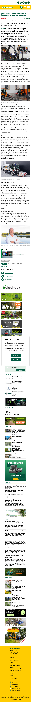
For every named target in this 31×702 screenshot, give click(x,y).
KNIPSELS (8, 519)
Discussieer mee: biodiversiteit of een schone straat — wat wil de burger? (18, 604)
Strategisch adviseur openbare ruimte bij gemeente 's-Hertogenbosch (19, 383)
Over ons (12, 657)
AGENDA (8, 427)
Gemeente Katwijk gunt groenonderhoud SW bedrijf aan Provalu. (14, 491)
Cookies (12, 675)
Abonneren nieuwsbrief (15, 665)
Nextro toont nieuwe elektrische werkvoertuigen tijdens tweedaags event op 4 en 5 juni (18, 430)
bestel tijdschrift (9, 276)
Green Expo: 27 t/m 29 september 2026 (17, 455)
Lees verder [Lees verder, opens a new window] (21, 352)
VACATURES (9, 374)
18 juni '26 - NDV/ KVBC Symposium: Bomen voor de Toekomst (18, 444)
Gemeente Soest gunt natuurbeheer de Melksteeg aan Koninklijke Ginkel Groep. (14, 499)
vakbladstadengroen (16, 690)
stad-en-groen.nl (23, 696)
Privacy (11, 673)
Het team (12, 667)
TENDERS (8, 482)
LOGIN (4, 263)
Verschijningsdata (14, 678)
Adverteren (12, 677)
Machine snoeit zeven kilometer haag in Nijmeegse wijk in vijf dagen (19, 598)
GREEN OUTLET (10, 408)
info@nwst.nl (14, 682)
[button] (8, 363)
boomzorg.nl (4, 697)
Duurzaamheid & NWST (15, 659)
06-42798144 (15, 686)
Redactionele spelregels (15, 668)
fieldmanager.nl (6, 696)
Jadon (3, 28)
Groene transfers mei (17, 580)
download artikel (9, 273)
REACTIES (4, 267)
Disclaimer (12, 672)
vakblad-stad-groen (16, 688)
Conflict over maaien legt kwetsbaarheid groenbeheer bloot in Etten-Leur (18, 586)
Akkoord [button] (15, 355)
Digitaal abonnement (14, 664)
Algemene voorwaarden (15, 670)
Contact (11, 662)
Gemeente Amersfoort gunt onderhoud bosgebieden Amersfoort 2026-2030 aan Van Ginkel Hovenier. (15, 486)
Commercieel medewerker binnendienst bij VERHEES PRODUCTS (18, 393)
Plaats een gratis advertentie (12, 414)
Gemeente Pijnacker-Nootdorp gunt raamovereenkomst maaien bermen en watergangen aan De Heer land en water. (14, 504)
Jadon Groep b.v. (5, 260)
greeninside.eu (13, 699)
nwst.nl (19, 699)
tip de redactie (8, 279)
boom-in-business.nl (24, 697)
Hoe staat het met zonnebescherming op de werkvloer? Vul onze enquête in (18, 592)
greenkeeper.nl (14, 696)
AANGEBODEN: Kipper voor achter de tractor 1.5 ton (15, 410)
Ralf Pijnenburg (4, 20)
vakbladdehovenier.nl (13, 697)
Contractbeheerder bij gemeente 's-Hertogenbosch (19, 377)
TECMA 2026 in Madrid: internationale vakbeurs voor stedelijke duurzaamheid (18, 438)
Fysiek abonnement (14, 660)
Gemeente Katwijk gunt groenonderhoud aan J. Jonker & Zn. (14, 495)
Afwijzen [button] (15, 359)
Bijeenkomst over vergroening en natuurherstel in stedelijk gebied (18, 450)
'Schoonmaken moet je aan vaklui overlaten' (20, 252)
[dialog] (15, 351)
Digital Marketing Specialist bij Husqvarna (18, 387)
